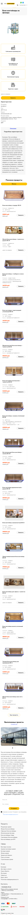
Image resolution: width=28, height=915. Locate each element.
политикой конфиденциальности (10, 814)
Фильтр (14, 184)
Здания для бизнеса (6, 855)
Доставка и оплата (6, 869)
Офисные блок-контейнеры (8, 831)
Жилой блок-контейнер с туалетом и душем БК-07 (13, 240)
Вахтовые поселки (6, 847)
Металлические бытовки (7, 833)
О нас (3, 864)
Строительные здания (7, 859)
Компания (3, 867)
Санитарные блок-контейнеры (9, 837)
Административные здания (8, 849)
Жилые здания (5, 853)
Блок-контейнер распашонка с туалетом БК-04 (11, 381)
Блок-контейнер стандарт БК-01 (11, 205)
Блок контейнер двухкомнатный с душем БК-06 (12, 488)
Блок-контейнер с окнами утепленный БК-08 (13, 416)
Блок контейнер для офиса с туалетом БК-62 (13, 592)
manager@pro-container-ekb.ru (9, 898)
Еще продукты (14, 715)
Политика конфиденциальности (9, 879)
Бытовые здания (5, 851)
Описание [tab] (13, 128)
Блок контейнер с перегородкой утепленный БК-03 (11, 311)
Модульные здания (6, 827)
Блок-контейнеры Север (7, 835)
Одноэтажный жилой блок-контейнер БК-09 (13, 557)
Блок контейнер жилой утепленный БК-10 (12, 627)
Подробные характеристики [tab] (13, 131)
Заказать (13, 98)
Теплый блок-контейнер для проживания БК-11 (10, 662)
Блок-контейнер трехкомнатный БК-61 (13, 522)
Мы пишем (4, 873)
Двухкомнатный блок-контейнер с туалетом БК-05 (12, 346)
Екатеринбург (23, 5)
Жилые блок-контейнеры (7, 829)
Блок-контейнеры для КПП (8, 839)
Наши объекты (5, 871)
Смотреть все (14, 724)
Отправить (14, 808)
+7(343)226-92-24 (6, 887)
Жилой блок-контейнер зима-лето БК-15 (12, 697)
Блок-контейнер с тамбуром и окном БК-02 (13, 274)
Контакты (4, 884)
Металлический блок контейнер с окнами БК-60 (12, 453)
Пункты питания (5, 857)
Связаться (4, 875)
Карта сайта (4, 877)
